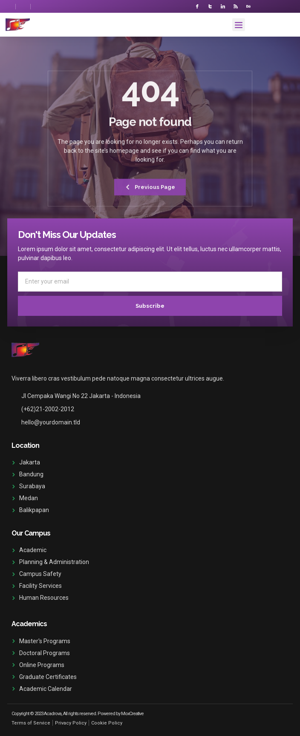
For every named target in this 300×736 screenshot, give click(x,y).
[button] (238, 24)
